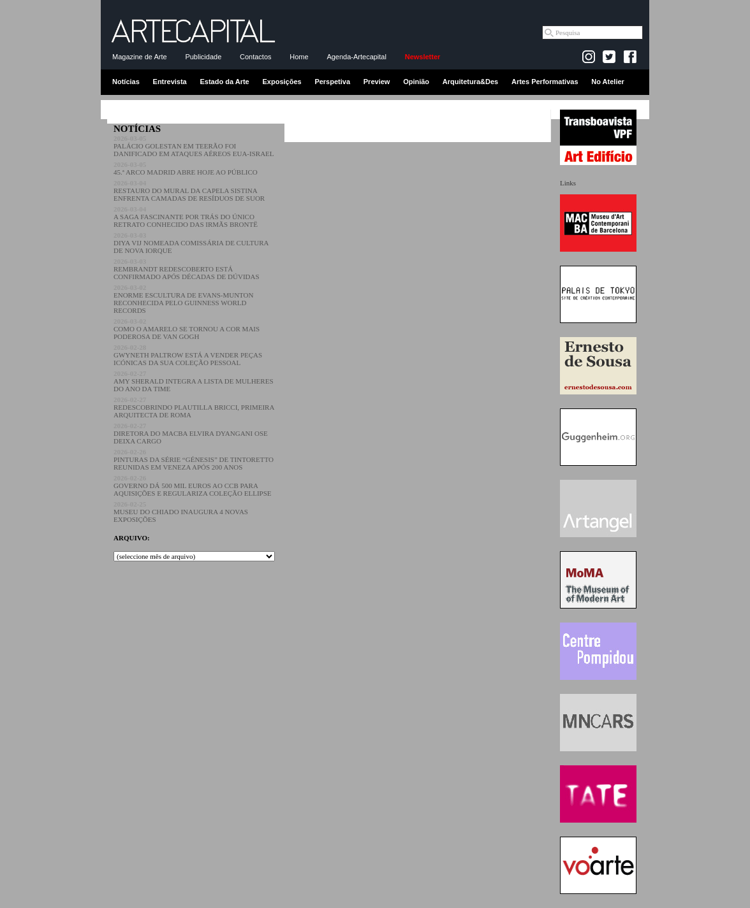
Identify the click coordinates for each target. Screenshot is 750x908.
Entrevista (170, 81)
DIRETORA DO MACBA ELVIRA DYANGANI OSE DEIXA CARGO (191, 433)
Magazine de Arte (139, 57)
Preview (377, 81)
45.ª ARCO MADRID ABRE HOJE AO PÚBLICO (186, 168)
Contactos (256, 57)
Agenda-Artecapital (356, 57)
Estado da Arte (224, 81)
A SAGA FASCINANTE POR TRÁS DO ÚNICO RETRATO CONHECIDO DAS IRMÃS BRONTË (186, 216)
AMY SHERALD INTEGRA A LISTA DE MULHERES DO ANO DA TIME (194, 381)
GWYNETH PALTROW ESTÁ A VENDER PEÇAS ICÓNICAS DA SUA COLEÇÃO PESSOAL (188, 354)
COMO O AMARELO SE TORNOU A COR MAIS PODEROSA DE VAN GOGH (187, 328)
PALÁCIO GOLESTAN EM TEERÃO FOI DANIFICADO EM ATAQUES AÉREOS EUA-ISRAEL (194, 145)
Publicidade (203, 57)
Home (299, 57)
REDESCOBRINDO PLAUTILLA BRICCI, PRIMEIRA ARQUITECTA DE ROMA (194, 407)
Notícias (126, 81)
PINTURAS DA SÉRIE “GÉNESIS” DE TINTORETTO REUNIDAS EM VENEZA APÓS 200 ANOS (194, 459)
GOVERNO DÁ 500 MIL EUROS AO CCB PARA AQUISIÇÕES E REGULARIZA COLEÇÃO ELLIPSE (193, 485)
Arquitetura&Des (470, 81)
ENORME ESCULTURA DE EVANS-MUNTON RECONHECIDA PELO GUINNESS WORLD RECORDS (184, 299)
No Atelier (607, 81)
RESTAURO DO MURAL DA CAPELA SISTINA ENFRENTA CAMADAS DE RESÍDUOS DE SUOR (189, 190)
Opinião (416, 81)
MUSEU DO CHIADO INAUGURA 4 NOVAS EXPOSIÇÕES (181, 511)
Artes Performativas (544, 81)
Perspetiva (332, 81)
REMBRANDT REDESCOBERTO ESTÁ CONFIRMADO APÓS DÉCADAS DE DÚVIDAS (187, 268)
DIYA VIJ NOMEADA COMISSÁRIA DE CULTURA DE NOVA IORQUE (191, 242)
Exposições (281, 81)
